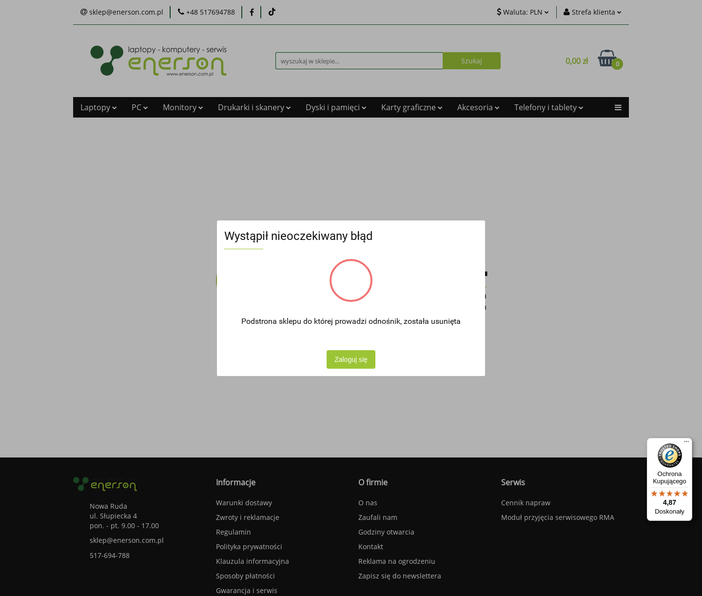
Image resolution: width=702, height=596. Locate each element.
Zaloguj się (351, 359)
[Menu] (686, 444)
